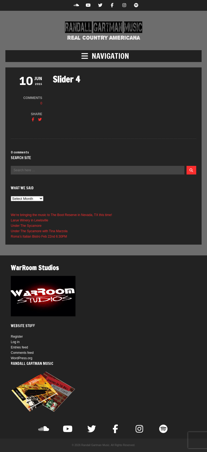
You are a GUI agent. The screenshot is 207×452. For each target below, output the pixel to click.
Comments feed (22, 353)
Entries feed (19, 347)
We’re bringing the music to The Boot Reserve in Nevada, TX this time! (61, 215)
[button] (103, 56)
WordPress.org (21, 358)
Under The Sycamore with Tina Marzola (39, 231)
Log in (15, 342)
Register (17, 336)
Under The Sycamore (26, 226)
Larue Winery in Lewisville (29, 220)
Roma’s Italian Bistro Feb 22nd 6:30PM (39, 236)
